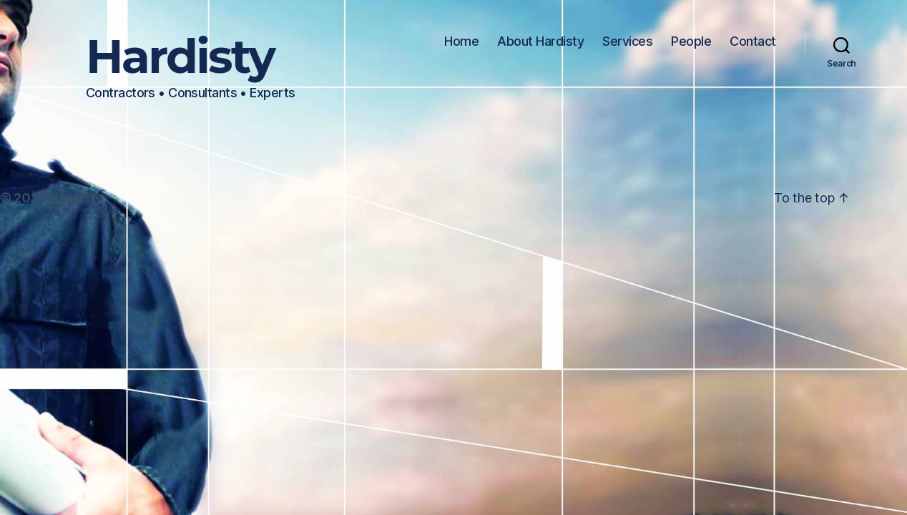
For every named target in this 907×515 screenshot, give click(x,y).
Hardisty (180, 57)
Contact (753, 41)
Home (461, 41)
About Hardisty (540, 41)
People (691, 41)
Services (627, 41)
